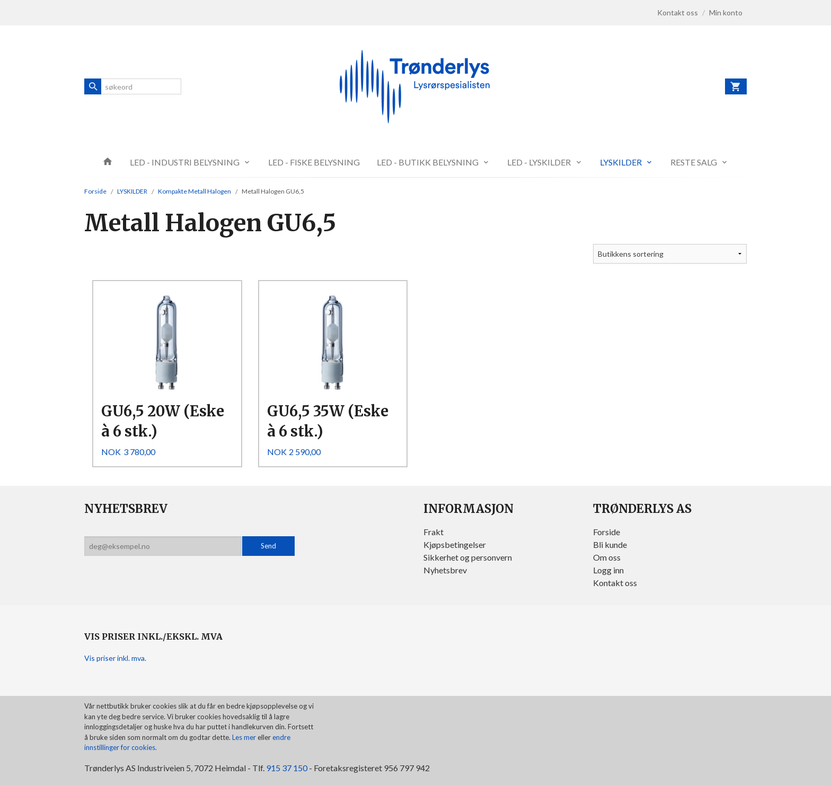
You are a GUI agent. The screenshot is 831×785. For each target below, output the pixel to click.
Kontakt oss (615, 583)
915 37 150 (286, 768)
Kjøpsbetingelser (454, 544)
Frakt (433, 532)
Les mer (245, 737)
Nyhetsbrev (445, 570)
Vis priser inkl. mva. (115, 657)
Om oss (607, 557)
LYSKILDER (621, 162)
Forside (95, 191)
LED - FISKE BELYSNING (314, 162)
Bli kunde (610, 544)
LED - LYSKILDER (539, 162)
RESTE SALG (693, 162)
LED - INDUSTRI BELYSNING (185, 162)
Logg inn (608, 570)
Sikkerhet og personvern (467, 557)
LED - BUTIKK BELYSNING (428, 162)
